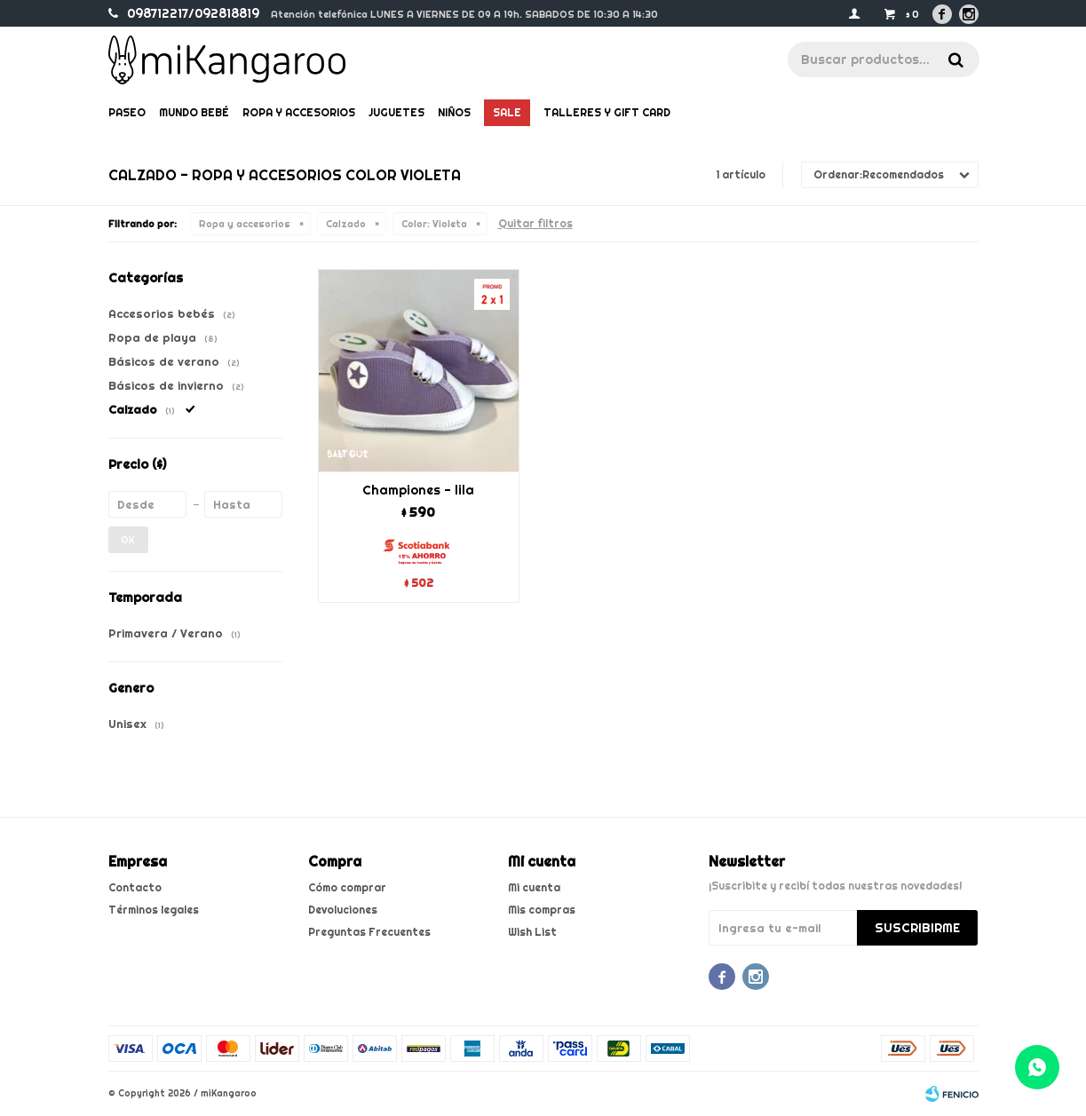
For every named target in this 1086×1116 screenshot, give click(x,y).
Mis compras (541, 909)
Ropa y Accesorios (298, 112)
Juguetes (396, 112)
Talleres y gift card (606, 112)
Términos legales (153, 909)
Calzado (346, 224)
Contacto (135, 887)
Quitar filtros (535, 223)
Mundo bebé (194, 112)
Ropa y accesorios (244, 224)
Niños (454, 112)
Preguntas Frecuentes (369, 931)
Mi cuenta (534, 887)
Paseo (127, 112)
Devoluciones (342, 909)
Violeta (434, 224)
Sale (507, 112)
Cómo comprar (347, 887)
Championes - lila (418, 490)
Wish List (532, 931)
